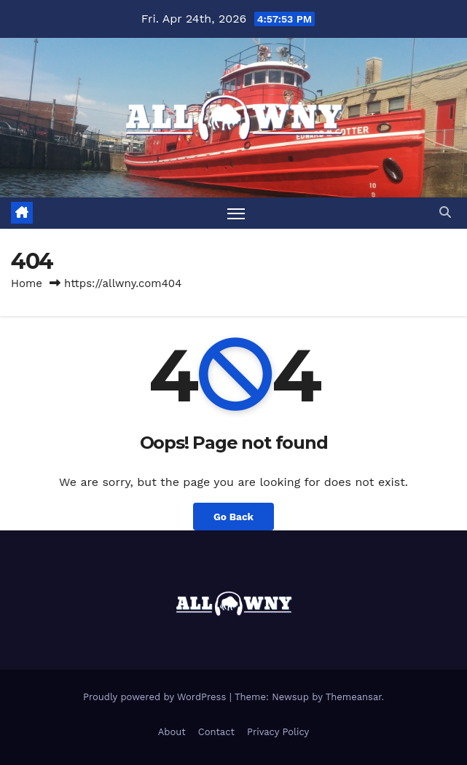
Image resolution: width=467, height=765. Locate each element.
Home (26, 283)
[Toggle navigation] (236, 213)
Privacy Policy (278, 731)
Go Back (233, 516)
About (172, 731)
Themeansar (354, 696)
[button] (445, 212)
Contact (216, 731)
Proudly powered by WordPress (156, 696)
